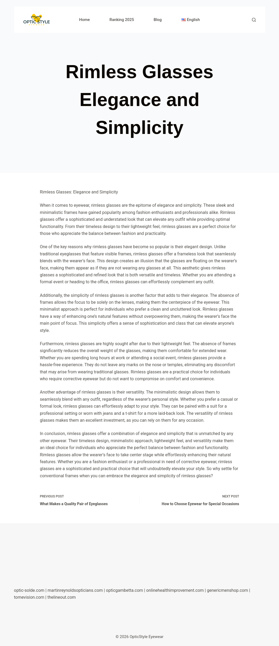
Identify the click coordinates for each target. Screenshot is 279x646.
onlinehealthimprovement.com (175, 590)
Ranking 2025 (121, 19)
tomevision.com (29, 597)
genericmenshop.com (227, 590)
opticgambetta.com (124, 590)
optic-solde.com (29, 590)
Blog (158, 19)
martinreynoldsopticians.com (75, 590)
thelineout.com (61, 597)
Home (84, 19)
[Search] (254, 20)
